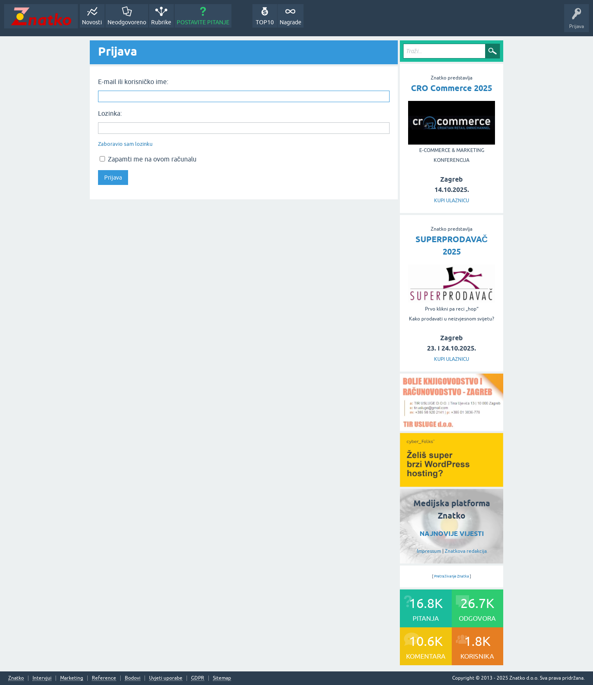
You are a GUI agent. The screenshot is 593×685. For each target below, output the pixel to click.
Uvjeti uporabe (165, 678)
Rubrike (161, 22)
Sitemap (222, 678)
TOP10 (265, 22)
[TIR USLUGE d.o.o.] (451, 428)
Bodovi (132, 678)
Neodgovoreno (126, 22)
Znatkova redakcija (466, 551)
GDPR (197, 678)
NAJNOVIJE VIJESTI (452, 534)
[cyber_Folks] (451, 484)
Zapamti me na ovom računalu (148, 159)
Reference (104, 678)
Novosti (92, 22)
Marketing (71, 678)
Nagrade (290, 22)
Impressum (429, 551)
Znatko (16, 678)
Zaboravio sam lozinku (125, 144)
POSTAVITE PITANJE (203, 22)
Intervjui (42, 678)
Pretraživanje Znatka (451, 576)
